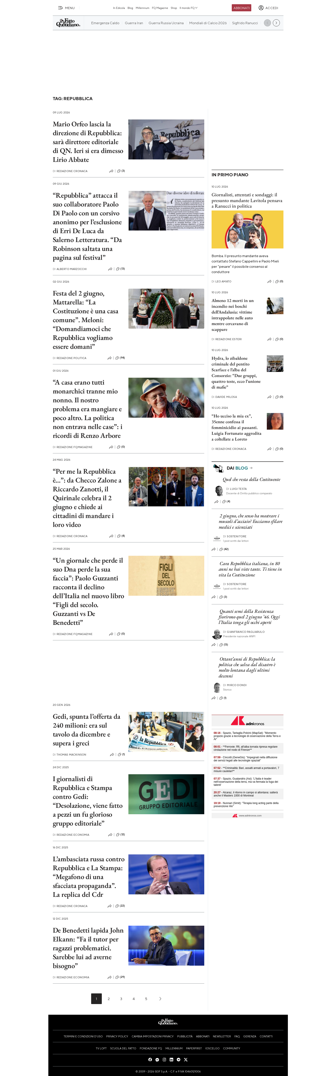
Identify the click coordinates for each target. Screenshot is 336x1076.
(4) (121, 536)
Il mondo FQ (189, 8)
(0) (121, 447)
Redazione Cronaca (70, 171)
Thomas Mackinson (69, 754)
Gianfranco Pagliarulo (244, 631)
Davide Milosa (224, 397)
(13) (120, 269)
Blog (130, 7)
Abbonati (242, 8)
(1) (121, 754)
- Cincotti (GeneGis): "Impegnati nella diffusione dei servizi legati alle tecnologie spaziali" (245, 759)
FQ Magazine (160, 7)
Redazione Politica (69, 358)
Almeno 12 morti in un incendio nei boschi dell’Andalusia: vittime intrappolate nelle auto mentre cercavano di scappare (233, 315)
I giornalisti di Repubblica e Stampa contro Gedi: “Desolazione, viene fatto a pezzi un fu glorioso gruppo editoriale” (88, 801)
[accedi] (268, 8)
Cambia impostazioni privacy (153, 1036)
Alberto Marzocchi (70, 269)
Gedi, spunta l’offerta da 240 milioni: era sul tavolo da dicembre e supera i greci (86, 730)
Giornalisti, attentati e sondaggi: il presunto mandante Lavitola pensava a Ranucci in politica (247, 200)
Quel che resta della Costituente (251, 479)
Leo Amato (222, 281)
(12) (120, 834)
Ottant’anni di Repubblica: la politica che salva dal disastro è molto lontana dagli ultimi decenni (247, 667)
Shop (174, 7)
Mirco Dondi (235, 685)
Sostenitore (234, 536)
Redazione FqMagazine (72, 447)
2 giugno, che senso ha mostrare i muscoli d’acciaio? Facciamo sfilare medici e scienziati (251, 521)
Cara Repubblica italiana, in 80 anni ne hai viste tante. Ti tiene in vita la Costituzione (250, 569)
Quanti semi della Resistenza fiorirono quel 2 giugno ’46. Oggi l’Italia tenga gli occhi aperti (249, 617)
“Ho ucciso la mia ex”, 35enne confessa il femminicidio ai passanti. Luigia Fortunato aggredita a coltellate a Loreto (236, 427)
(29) (120, 977)
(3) (121, 171)
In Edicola (119, 7)
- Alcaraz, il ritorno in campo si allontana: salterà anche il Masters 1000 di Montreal (246, 794)
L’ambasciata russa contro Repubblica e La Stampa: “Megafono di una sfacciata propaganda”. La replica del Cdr (89, 876)
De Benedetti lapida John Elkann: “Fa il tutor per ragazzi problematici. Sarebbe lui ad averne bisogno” (88, 947)
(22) (120, 906)
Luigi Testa (236, 488)
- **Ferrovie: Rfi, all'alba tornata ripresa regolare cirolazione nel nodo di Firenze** (246, 748)
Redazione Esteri (227, 339)
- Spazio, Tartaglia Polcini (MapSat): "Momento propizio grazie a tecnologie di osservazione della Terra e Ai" (247, 736)
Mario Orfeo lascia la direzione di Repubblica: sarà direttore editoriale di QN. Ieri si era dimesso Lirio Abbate (88, 141)
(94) (120, 358)
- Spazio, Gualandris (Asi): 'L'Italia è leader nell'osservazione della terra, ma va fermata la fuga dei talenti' (246, 781)
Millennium (142, 7)
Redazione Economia (71, 834)
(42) (224, 549)
